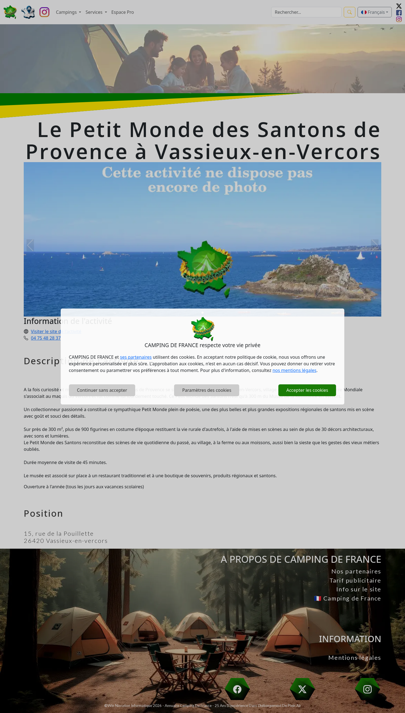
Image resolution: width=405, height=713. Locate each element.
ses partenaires (136, 357)
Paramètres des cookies (206, 390)
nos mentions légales (294, 370)
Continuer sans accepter (102, 390)
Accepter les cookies (307, 390)
